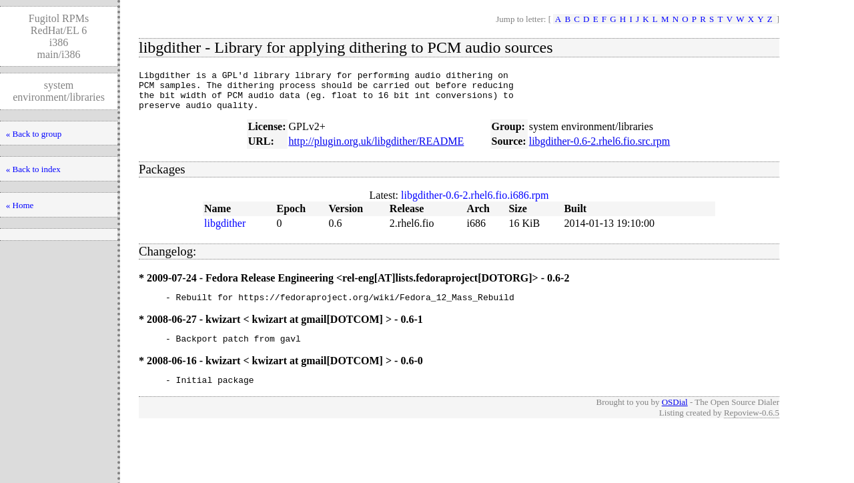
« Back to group (33, 134)
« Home (20, 205)
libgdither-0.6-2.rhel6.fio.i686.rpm (474, 203)
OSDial (675, 416)
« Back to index (33, 169)
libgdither (225, 231)
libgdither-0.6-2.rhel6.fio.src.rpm (600, 149)
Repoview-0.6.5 (751, 427)
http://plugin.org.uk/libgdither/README (376, 149)
